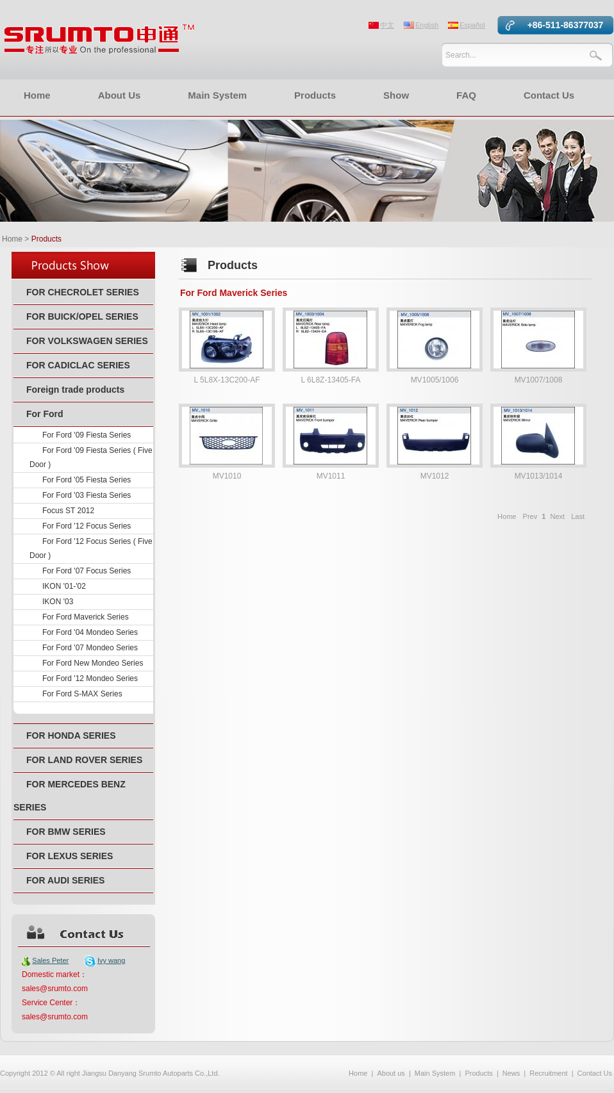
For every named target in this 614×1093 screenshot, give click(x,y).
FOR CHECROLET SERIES (82, 292)
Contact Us (549, 95)
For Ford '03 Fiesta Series (86, 495)
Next (557, 516)
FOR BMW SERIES (66, 831)
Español (472, 25)
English (426, 25)
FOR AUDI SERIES (65, 880)
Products (315, 95)
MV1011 (331, 476)
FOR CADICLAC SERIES (78, 365)
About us (390, 1073)
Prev (530, 516)
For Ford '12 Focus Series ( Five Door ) (91, 548)
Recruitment (548, 1073)
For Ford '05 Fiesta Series (86, 479)
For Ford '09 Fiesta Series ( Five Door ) (91, 457)
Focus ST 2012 (68, 510)
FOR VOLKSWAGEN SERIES (87, 341)
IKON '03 (57, 601)
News (511, 1073)
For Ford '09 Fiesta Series (86, 435)
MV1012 (434, 476)
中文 (387, 25)
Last (578, 516)
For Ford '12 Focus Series (86, 526)
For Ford (44, 414)
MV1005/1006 (435, 379)
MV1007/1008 (539, 379)
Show (396, 95)
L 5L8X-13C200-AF (227, 379)
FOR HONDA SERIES (71, 735)
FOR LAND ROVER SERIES (84, 760)
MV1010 (227, 476)
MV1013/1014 (539, 476)
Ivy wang (111, 960)
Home (37, 95)
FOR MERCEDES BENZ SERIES (69, 795)
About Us (119, 95)
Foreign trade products (75, 389)
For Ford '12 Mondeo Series (90, 678)
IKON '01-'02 (64, 586)
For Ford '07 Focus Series (86, 570)
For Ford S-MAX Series (82, 693)
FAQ (466, 95)
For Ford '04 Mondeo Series (90, 632)
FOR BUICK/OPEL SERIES (82, 316)
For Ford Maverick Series (85, 616)
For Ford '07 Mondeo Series (90, 647)
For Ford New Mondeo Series (92, 663)
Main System (217, 95)
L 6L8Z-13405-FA (331, 379)
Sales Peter (50, 960)
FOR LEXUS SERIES (69, 856)
